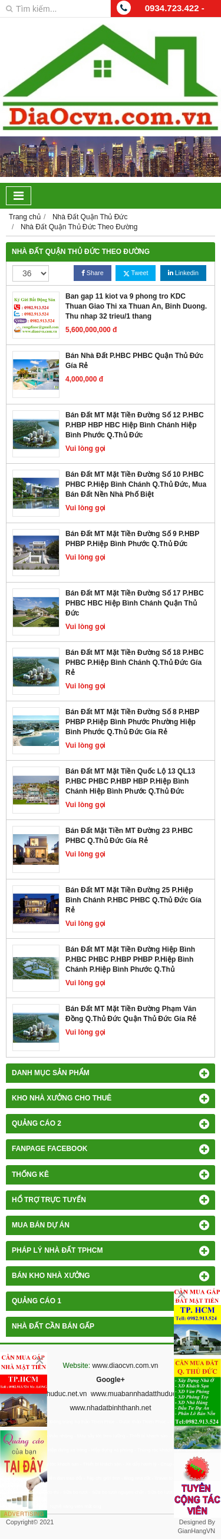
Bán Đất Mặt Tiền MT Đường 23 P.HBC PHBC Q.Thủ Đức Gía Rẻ (129, 836)
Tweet (135, 273)
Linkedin (183, 273)
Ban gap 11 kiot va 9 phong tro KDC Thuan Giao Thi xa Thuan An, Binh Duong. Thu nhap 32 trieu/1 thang (136, 306)
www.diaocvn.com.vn (125, 1365)
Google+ (110, 1380)
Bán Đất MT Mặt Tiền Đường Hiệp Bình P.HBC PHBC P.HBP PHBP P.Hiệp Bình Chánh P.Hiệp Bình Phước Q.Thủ (130, 959)
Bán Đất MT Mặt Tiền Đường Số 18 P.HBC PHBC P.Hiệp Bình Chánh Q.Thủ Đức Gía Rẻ (134, 662)
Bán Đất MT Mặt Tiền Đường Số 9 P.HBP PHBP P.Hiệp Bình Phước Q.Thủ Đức (132, 539)
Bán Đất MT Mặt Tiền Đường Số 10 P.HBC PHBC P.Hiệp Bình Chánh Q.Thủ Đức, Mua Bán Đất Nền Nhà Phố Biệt (135, 484)
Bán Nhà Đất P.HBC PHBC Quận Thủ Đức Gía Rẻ (134, 361)
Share (92, 273)
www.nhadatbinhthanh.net (110, 1408)
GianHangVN (196, 1530)
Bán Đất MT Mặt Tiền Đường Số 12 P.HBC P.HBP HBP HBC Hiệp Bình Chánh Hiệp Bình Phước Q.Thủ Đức (134, 425)
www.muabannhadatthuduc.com (141, 1394)
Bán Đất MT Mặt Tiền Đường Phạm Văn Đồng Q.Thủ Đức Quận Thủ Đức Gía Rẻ (130, 1014)
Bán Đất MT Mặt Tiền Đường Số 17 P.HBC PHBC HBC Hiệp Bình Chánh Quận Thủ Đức (134, 603)
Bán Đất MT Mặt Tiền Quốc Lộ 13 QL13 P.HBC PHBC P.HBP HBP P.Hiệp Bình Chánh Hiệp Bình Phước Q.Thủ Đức (130, 781)
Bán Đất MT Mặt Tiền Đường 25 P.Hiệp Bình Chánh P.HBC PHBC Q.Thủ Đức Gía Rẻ (133, 900)
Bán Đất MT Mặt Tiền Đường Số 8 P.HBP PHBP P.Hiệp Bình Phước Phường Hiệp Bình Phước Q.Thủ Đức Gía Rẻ (132, 722)
